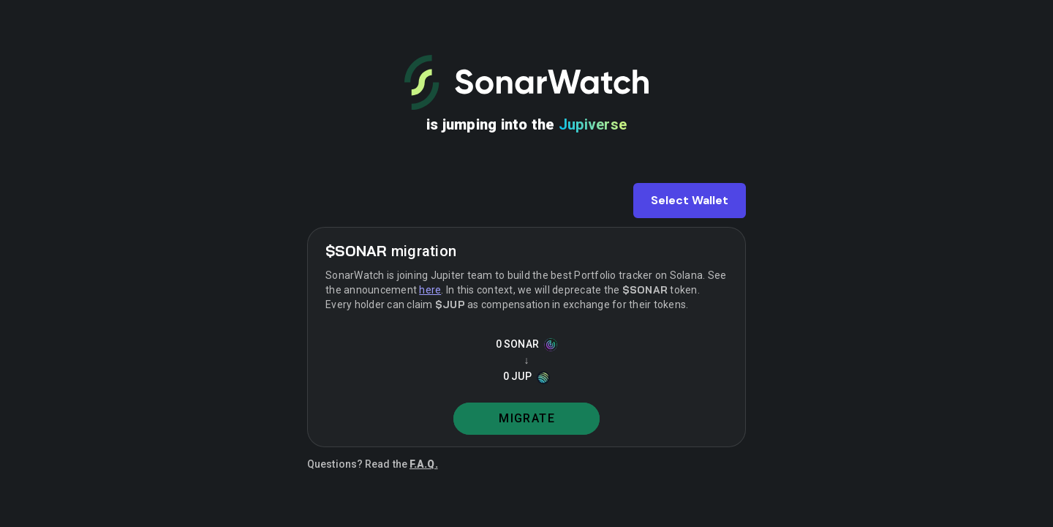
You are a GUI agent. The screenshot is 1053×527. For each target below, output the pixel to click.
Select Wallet (689, 200)
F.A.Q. (424, 464)
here (430, 290)
